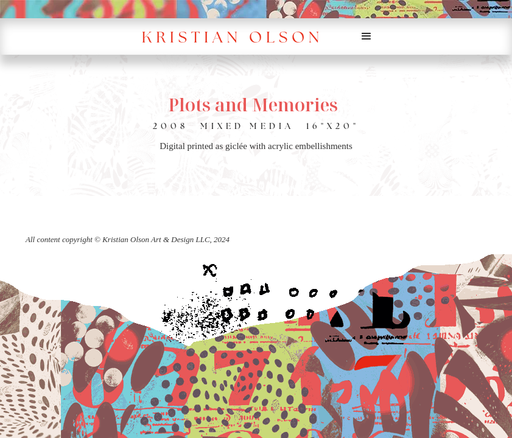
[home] (238, 36)
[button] (366, 36)
